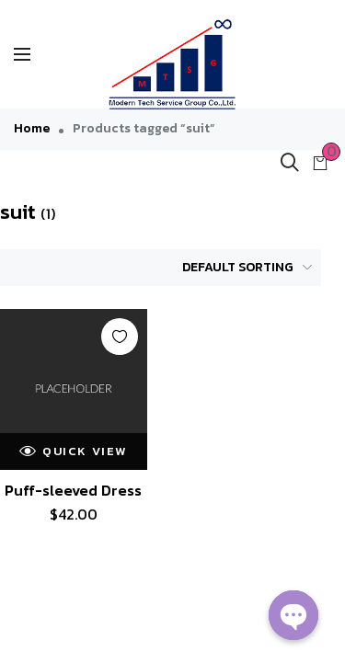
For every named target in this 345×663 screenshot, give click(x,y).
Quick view (73, 451)
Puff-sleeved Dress (73, 490)
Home (32, 128)
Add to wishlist (119, 336)
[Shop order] (237, 267)
